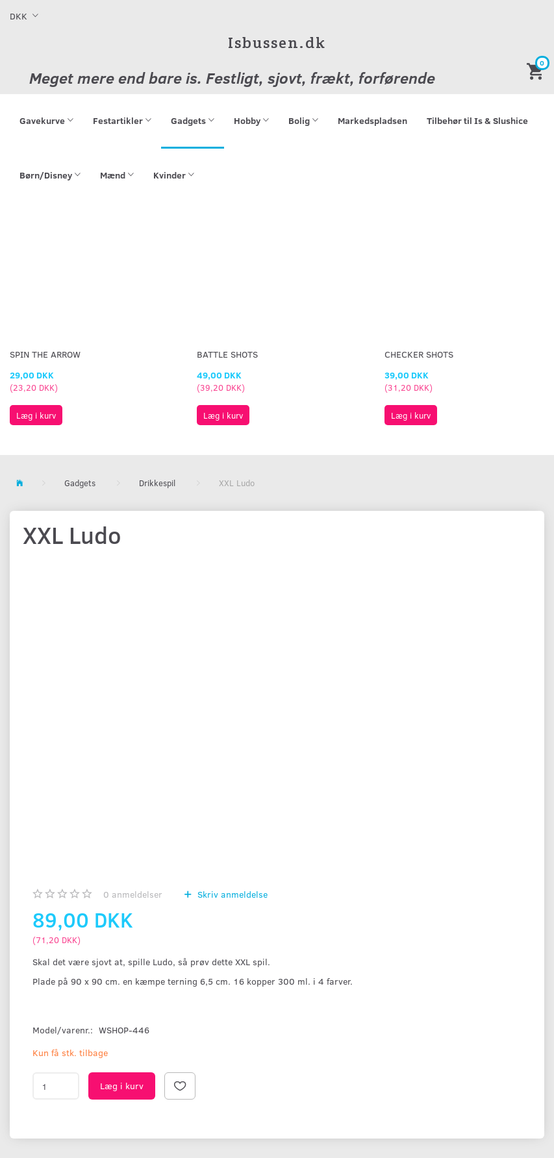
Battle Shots (227, 354)
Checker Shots (418, 354)
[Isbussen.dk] (277, 42)
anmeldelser (132, 894)
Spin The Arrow (45, 354)
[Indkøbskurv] (537, 70)
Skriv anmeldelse (231, 894)
